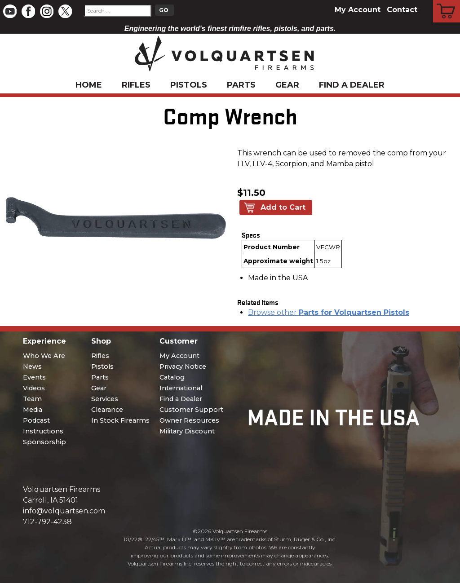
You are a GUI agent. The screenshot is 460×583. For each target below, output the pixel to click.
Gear (287, 85)
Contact (402, 9)
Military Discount (187, 431)
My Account (357, 9)
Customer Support (191, 410)
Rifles (136, 85)
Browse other (328, 312)
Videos (34, 388)
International (180, 388)
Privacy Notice (182, 366)
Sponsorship (44, 442)
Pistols (188, 85)
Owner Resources (189, 420)
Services (104, 399)
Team (32, 399)
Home (88, 85)
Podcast (36, 420)
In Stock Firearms (120, 420)
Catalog (172, 377)
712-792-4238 (47, 521)
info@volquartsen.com (64, 511)
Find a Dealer (352, 85)
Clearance (107, 410)
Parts (241, 85)
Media (32, 410)
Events (34, 377)
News (32, 366)
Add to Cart (283, 207)
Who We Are (44, 356)
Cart (446, 1)
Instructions (43, 431)
